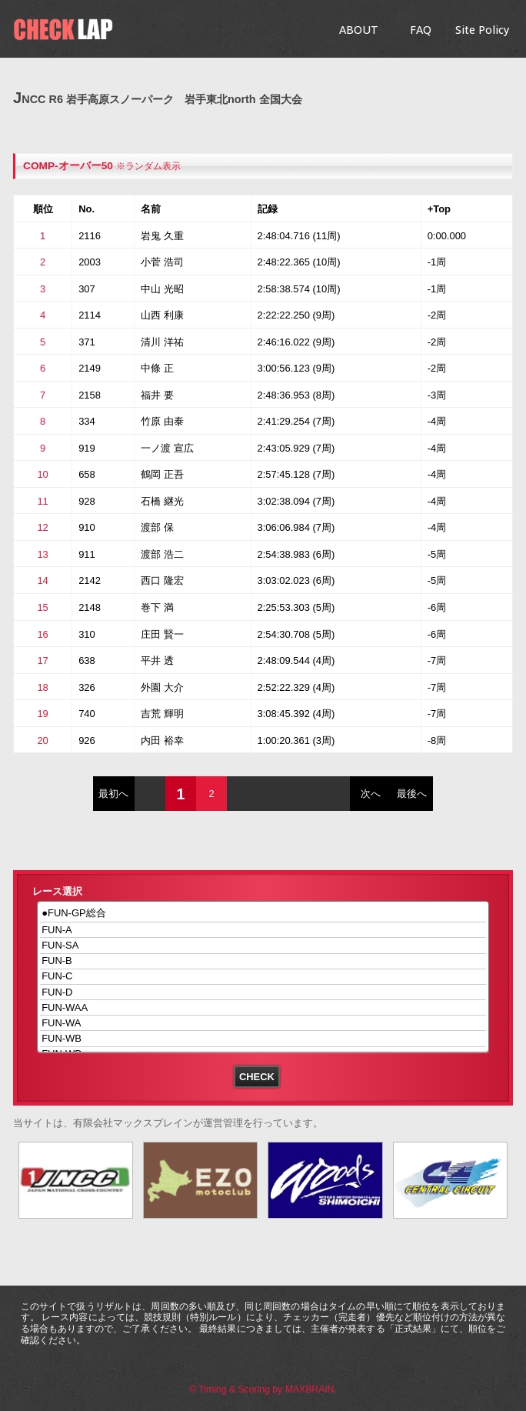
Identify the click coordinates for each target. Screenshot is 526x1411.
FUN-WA (263, 1023)
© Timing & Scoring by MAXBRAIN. (263, 1389)
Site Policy (482, 29)
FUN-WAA (263, 1007)
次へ (371, 793)
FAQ (420, 29)
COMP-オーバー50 (68, 166)
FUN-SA (263, 945)
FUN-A (263, 930)
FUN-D (263, 992)
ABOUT (358, 29)
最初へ (113, 793)
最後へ (412, 793)
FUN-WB (263, 1038)
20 (42, 740)
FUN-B (263, 961)
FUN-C (263, 977)
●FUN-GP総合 (263, 913)
